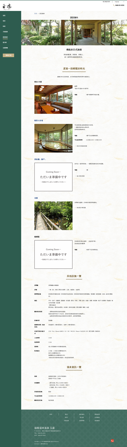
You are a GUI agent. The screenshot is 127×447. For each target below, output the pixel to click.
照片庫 (82, 417)
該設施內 (81, 414)
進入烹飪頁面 (79, 176)
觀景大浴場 (38, 120)
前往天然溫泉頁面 (81, 146)
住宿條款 (97, 417)
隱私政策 (97, 414)
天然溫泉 (66, 420)
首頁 (51, 414)
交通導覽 (81, 420)
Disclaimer (36, 443)
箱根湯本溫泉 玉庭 (44, 428)
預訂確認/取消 (106, 1)
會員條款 (97, 420)
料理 (66, 417)
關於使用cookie (44, 443)
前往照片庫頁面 (80, 207)
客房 (66, 414)
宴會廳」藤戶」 (40, 159)
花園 (36, 198)
